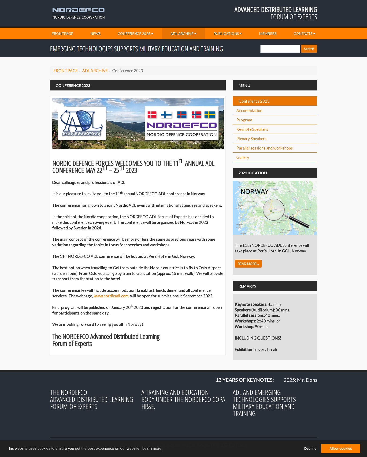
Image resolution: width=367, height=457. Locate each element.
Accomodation (249, 110)
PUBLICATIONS (228, 33)
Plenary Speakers (251, 138)
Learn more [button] (151, 448)
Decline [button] (310, 448)
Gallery (242, 157)
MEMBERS (267, 33)
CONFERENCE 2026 (135, 33)
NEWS (95, 33)
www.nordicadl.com (111, 295)
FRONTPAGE (62, 33)
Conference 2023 (254, 101)
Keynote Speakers (252, 129)
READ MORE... (248, 264)
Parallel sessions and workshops (264, 148)
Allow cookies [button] (341, 448)
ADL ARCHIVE (183, 33)
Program (244, 119)
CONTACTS (304, 33)
